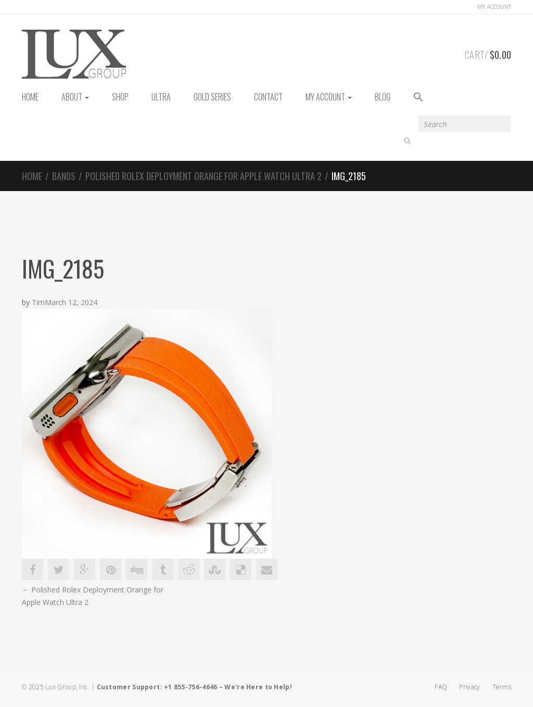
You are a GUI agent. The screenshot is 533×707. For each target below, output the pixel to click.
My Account (329, 97)
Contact (268, 97)
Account (494, 6)
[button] (418, 97)
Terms (502, 687)
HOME (30, 97)
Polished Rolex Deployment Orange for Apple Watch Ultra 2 (203, 176)
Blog (382, 97)
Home (32, 176)
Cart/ (488, 53)
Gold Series (212, 97)
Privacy (469, 687)
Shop (120, 97)
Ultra (161, 97)
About (75, 97)
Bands (63, 176)
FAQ (441, 687)
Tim (38, 303)
